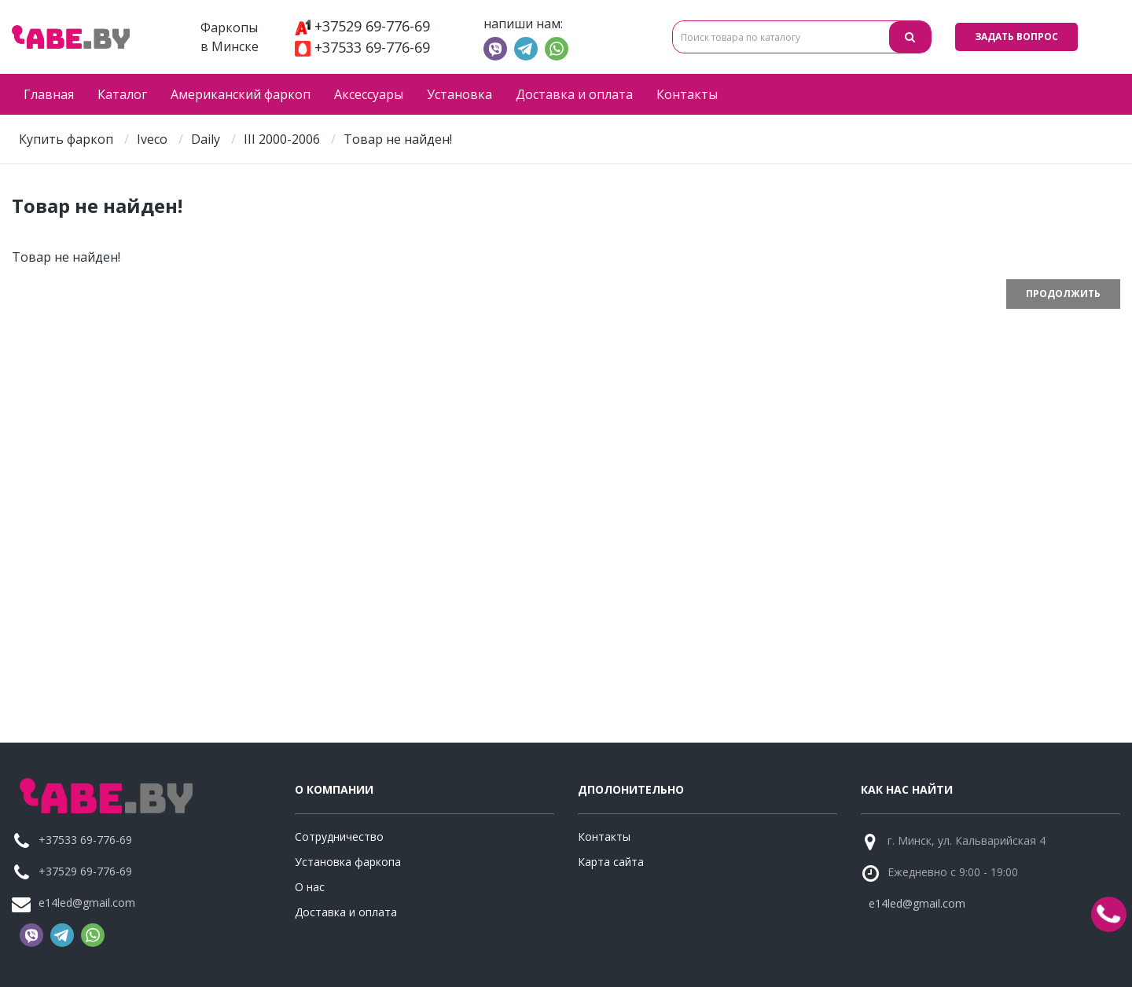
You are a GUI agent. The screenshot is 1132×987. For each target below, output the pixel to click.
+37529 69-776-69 (362, 26)
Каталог (122, 94)
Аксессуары (368, 94)
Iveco (152, 139)
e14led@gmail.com (87, 902)
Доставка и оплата (574, 94)
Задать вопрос (1016, 36)
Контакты (687, 94)
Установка (459, 94)
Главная (49, 94)
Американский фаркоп (241, 94)
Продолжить (1063, 293)
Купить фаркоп (66, 139)
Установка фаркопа (348, 861)
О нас (310, 886)
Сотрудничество (339, 836)
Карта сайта (611, 861)
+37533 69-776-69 (362, 47)
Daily (205, 139)
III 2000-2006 (282, 139)
